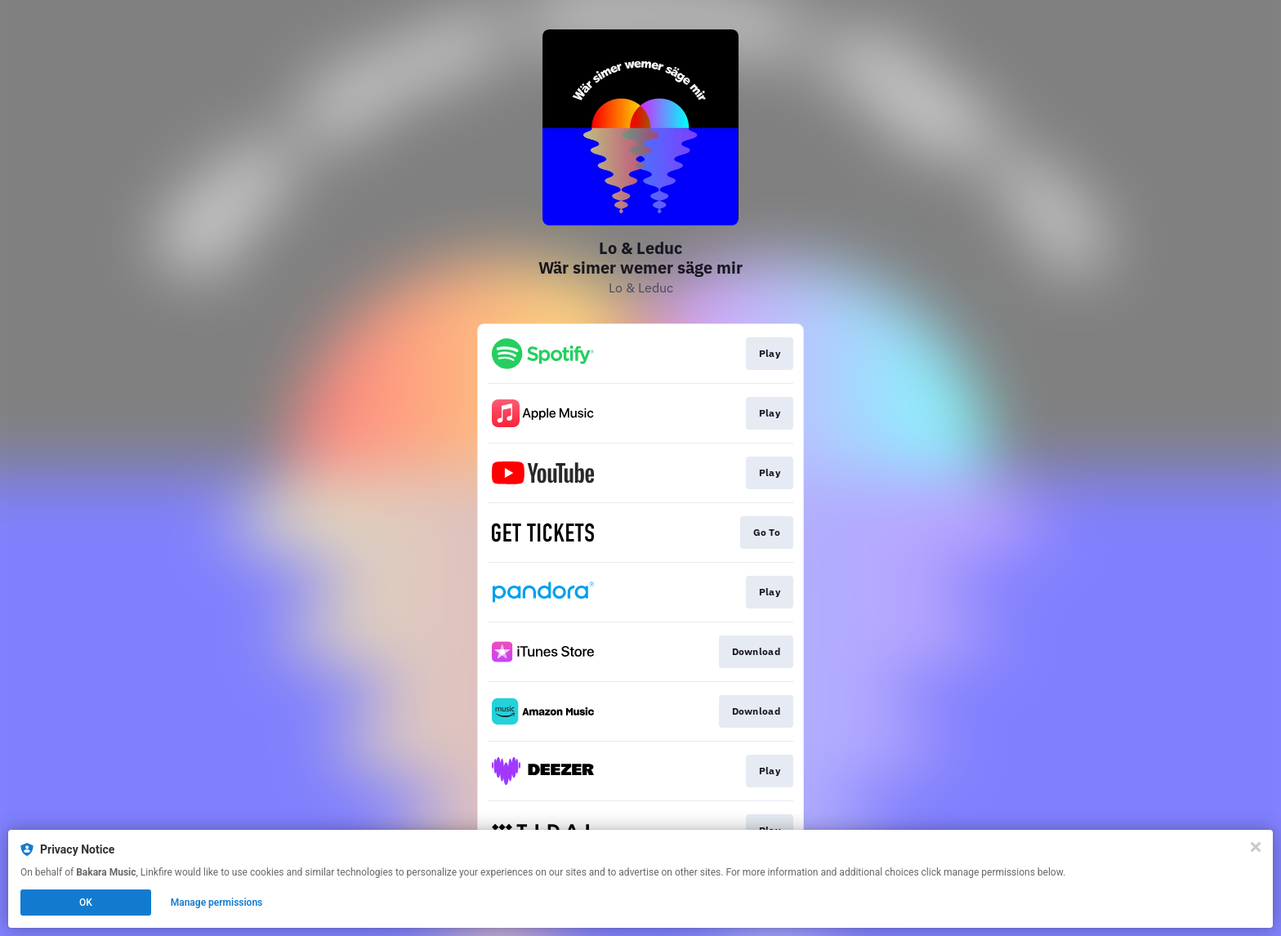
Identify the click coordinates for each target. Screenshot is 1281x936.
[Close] (1256, 847)
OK (85, 902)
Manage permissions (217, 902)
